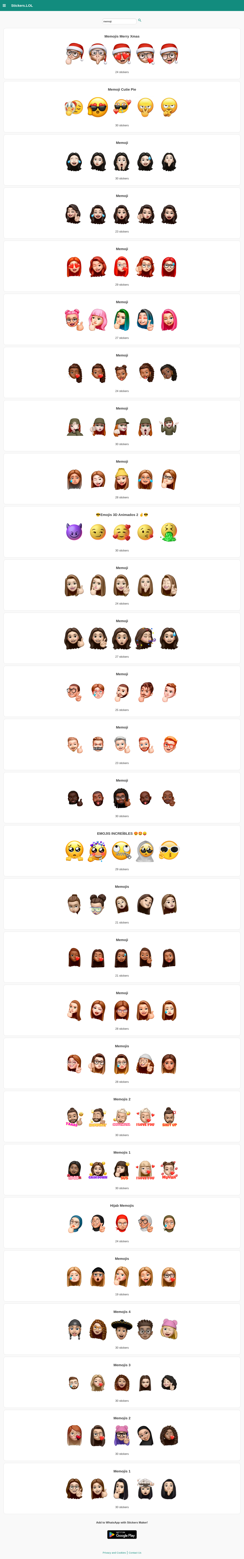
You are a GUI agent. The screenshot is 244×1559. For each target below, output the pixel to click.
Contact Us (135, 1552)
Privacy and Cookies (114, 1552)
